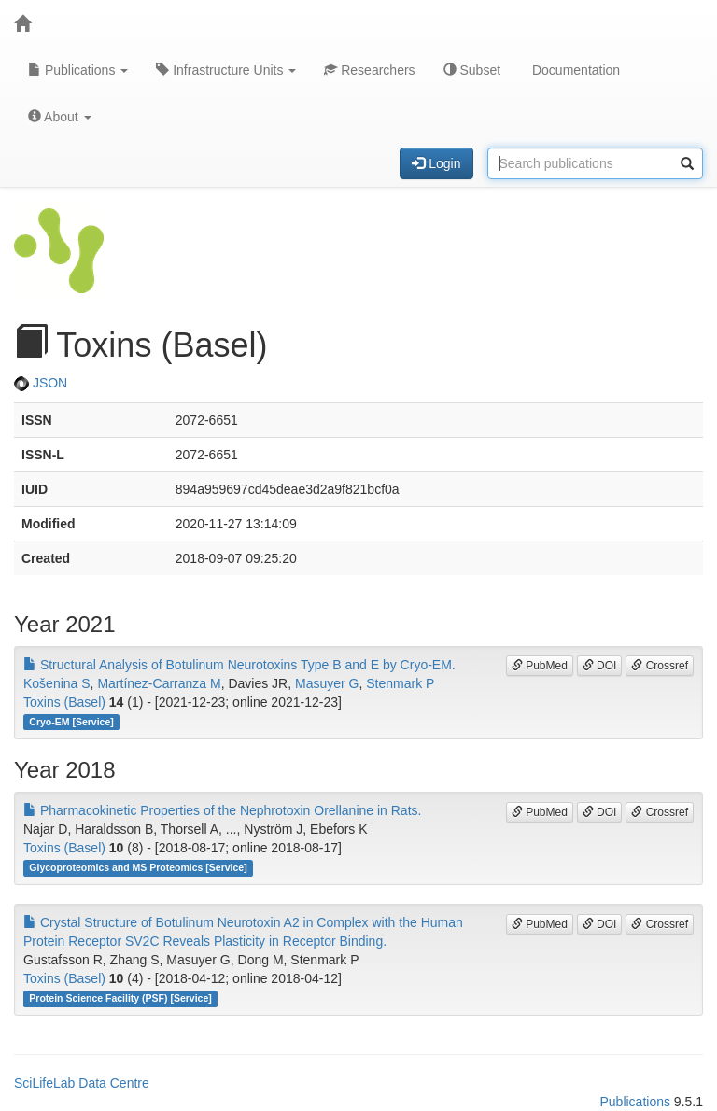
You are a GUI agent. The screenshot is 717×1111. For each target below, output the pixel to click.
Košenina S (57, 683)
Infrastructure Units (226, 70)
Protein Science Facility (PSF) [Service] (120, 998)
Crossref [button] (659, 665)
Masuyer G (326, 683)
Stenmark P (400, 683)
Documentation (574, 70)
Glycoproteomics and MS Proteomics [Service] (137, 867)
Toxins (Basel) (64, 702)
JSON (40, 382)
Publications (78, 70)
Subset (471, 70)
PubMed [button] (540, 665)
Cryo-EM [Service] (71, 721)
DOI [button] (600, 665)
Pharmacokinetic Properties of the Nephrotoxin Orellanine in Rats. (222, 810)
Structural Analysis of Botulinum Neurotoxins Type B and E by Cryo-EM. (239, 664)
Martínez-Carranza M (158, 683)
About (59, 116)
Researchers (369, 70)
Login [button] (436, 163)
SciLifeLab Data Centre (81, 1083)
